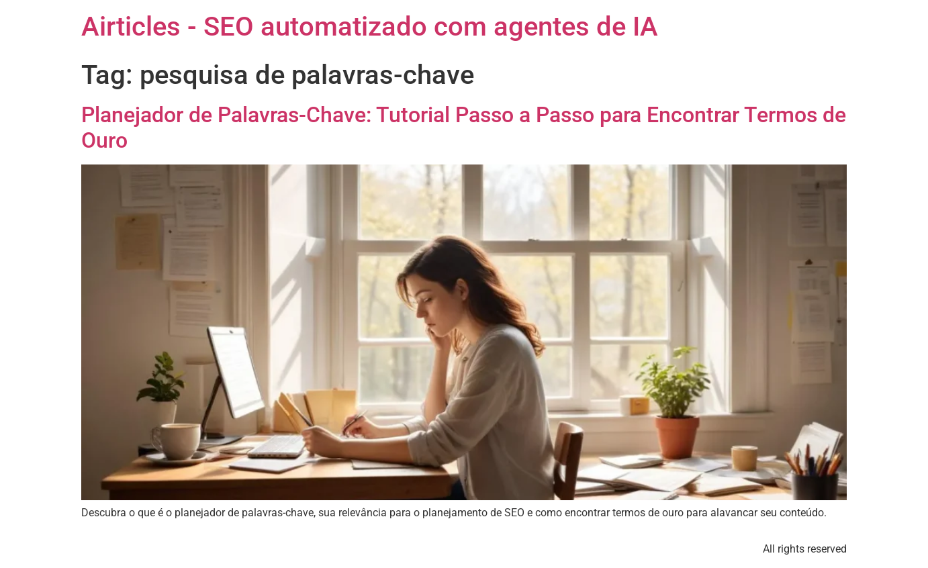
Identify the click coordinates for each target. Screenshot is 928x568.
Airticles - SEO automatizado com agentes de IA (369, 26)
